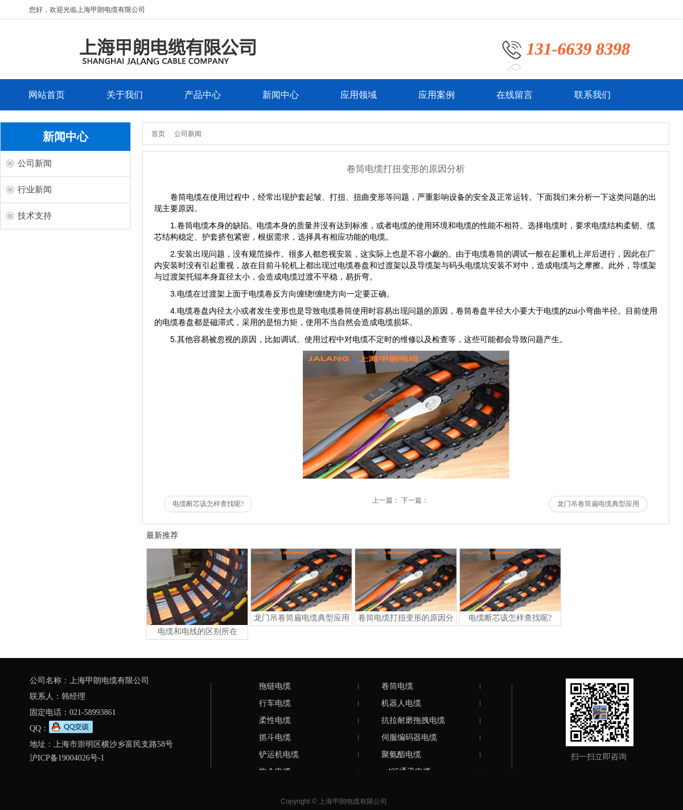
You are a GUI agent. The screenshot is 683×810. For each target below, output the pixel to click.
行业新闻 (35, 189)
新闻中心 (280, 100)
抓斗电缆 (275, 737)
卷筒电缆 (397, 686)
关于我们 (124, 100)
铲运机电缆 (279, 754)
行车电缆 (275, 703)
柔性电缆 (275, 720)
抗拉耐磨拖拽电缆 (413, 720)
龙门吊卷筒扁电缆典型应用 (598, 504)
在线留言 (514, 100)
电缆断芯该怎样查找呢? (208, 504)
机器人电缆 (401, 703)
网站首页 (46, 100)
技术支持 (35, 215)
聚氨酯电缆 (401, 754)
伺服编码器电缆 (409, 737)
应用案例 (436, 100)
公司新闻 (35, 163)
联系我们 (592, 100)
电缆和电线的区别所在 (197, 631)
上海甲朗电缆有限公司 (353, 801)
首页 (158, 134)
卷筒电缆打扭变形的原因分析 (406, 620)
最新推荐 (162, 535)
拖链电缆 (275, 686)
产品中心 (202, 100)
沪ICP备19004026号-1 (67, 758)
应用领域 (358, 100)
